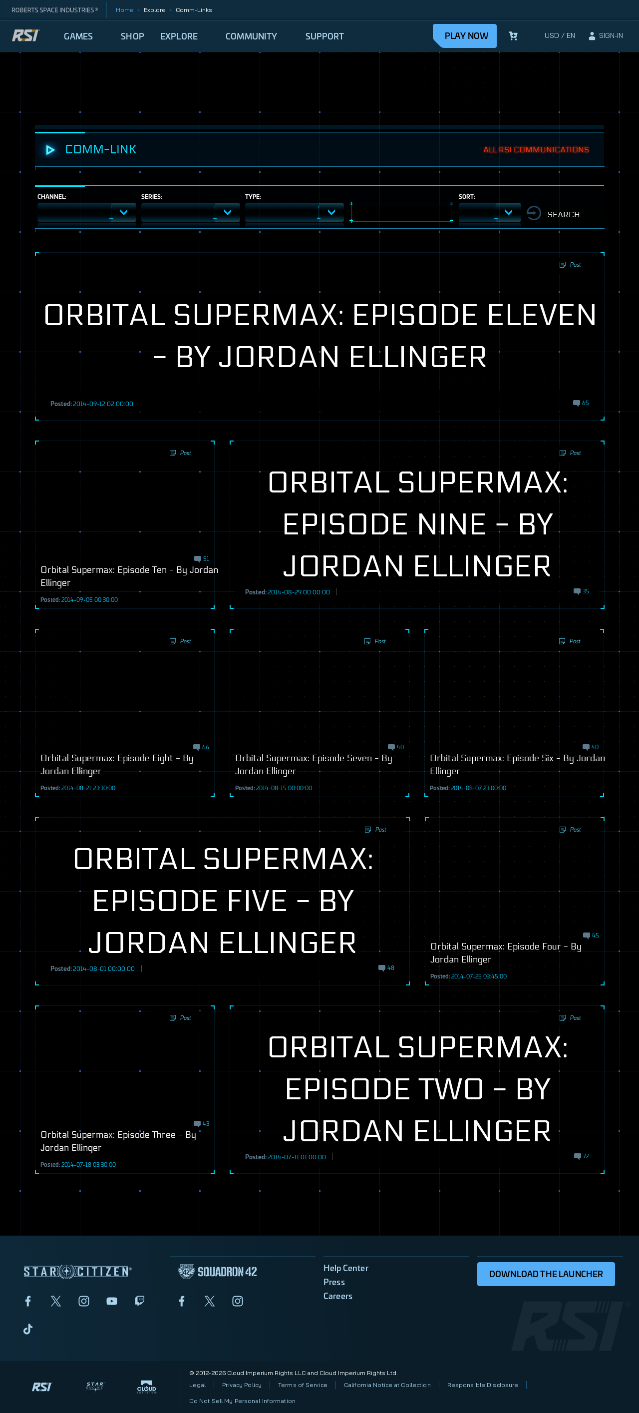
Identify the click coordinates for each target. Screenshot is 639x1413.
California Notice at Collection (387, 1385)
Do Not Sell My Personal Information (242, 1401)
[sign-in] (605, 36)
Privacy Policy (242, 1385)
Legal (197, 1385)
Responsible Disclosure (483, 1385)
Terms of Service (302, 1385)
